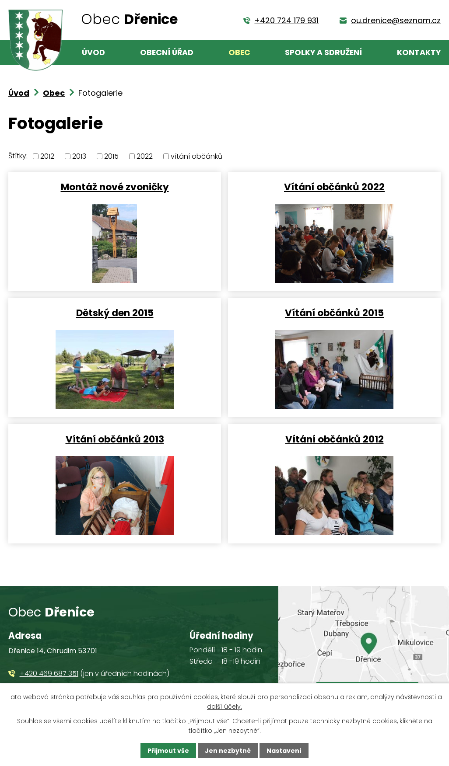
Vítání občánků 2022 (334, 186)
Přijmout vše (168, 750)
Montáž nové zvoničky (115, 186)
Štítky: (18, 156)
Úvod (93, 52)
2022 (145, 156)
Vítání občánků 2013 (115, 438)
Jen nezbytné (228, 750)
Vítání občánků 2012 (334, 438)
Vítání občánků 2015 (334, 312)
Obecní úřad (166, 52)
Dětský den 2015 (115, 312)
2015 (111, 156)
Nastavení (284, 750)
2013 (79, 156)
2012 (47, 156)
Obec (239, 52)
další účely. (224, 706)
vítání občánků (196, 156)
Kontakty (419, 52)
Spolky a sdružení (323, 52)
